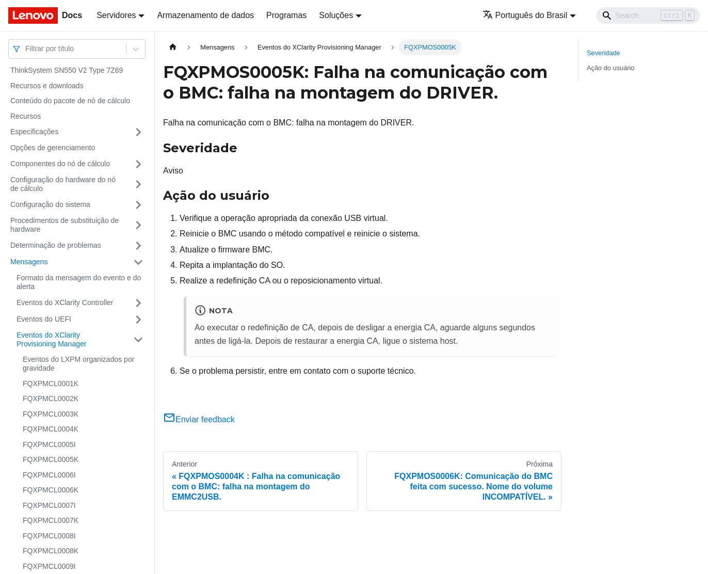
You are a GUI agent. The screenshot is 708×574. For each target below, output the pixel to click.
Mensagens (28, 262)
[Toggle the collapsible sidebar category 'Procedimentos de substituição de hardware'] (138, 225)
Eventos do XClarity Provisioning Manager (51, 339)
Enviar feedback (199, 419)
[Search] (648, 15)
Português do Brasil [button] (525, 15)
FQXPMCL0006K (50, 490)
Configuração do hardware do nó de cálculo (63, 184)
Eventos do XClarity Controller (65, 302)
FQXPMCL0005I (49, 444)
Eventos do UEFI (44, 319)
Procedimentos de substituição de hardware (64, 225)
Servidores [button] (116, 15)
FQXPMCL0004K (50, 429)
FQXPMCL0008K (50, 551)
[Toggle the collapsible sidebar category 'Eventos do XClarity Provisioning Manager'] (138, 340)
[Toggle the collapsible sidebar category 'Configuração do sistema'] (138, 205)
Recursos (25, 116)
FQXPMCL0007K (50, 520)
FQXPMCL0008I (49, 536)
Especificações (34, 131)
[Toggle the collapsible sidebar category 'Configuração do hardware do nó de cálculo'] (138, 184)
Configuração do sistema (50, 204)
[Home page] (173, 47)
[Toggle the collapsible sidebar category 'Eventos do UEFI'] (138, 319)
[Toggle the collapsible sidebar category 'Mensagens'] (138, 262)
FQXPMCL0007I (49, 505)
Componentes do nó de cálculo (60, 164)
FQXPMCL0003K (50, 414)
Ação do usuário (610, 68)
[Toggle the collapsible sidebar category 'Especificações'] (138, 132)
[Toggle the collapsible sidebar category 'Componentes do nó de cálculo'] (138, 164)
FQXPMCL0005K (50, 459)
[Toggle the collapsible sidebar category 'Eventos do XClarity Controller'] (138, 303)
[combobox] (26, 49)
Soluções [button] (336, 15)
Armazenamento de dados (205, 15)
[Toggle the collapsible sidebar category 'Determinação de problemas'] (138, 245)
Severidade (603, 53)
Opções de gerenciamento (52, 148)
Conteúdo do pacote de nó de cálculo (70, 101)
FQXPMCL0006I (49, 475)
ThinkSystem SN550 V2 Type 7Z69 (66, 70)
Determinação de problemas (55, 245)
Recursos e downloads (47, 86)
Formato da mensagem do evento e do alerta (79, 282)
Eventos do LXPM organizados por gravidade (78, 364)
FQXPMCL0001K (50, 383)
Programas (286, 15)
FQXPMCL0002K (50, 398)
